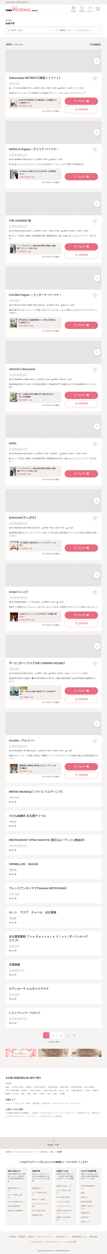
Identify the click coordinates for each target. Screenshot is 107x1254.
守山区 (42, 1094)
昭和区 (8, 1094)
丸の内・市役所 (39, 1087)
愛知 (52, 1152)
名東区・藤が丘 (76, 1090)
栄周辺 (28, 1087)
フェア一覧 (81, 101)
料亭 (28, 1103)
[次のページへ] (68, 1035)
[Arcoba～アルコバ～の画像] (53, 723)
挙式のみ (95, 1113)
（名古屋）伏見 (53, 1087)
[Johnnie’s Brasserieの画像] (53, 352)
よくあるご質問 (70, 1242)
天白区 (87, 1090)
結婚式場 (44, 1152)
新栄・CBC (64, 1087)
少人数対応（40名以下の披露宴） (17, 1113)
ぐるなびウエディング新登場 (50, 1116)
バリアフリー (32, 1116)
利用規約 (22, 1237)
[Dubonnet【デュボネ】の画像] (53, 500)
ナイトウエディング (67, 1113)
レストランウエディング (15, 1103)
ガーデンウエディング (48, 1113)
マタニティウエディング (15, 1116)
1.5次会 (35, 1113)
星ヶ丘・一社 (64, 1090)
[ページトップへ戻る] (53, 1143)
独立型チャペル (83, 1113)
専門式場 (36, 1103)
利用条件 (31, 1237)
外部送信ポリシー (62, 1237)
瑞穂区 (95, 1090)
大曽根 (62, 1094)
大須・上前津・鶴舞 (12, 1090)
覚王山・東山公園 (50, 1090)
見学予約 (81, 109)
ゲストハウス (75, 1103)
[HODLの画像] (53, 426)
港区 (29, 1094)
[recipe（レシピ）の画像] (53, 575)
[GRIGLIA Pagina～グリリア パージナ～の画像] (53, 132)
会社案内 (13, 1237)
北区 (49, 1094)
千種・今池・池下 (35, 1090)
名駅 (7, 1087)
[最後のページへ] (74, 1035)
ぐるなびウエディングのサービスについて (46, 1242)
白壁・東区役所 (76, 1087)
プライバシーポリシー (45, 1237)
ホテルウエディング (60, 1103)
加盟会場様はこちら (79, 1237)
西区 (55, 1094)
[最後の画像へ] (97, 61)
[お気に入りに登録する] (95, 78)
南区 (35, 1094)
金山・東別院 (89, 1087)
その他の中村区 (17, 1087)
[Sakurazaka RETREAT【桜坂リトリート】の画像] (53, 61)
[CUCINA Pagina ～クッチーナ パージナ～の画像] (53, 278)
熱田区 (24, 1090)
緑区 (23, 1094)
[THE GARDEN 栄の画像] (53, 203)
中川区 (15, 1094)
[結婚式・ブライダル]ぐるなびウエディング (21, 1152)
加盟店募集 (93, 1237)
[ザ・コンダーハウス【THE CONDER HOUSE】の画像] (53, 646)
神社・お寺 (46, 1103)
